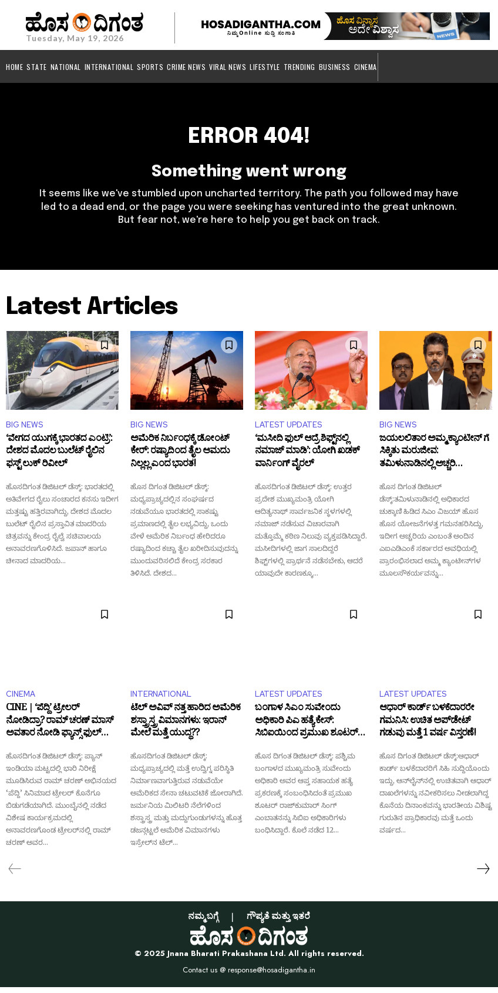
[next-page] (482, 875)
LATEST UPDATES (288, 431)
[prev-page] (15, 875)
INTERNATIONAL (160, 700)
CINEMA (20, 700)
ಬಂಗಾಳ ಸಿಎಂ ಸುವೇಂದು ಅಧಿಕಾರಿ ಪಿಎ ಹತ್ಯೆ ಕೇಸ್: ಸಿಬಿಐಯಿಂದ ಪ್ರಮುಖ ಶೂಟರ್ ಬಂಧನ (306, 729)
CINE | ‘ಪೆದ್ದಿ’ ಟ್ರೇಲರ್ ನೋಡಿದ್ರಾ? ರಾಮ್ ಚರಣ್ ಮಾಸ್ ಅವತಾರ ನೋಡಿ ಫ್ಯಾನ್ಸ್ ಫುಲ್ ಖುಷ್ (59, 729)
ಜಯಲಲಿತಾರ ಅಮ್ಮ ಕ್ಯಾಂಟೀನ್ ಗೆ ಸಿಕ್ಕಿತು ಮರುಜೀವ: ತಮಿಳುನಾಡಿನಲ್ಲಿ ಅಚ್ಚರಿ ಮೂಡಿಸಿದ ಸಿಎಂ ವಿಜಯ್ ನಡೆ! (434, 459)
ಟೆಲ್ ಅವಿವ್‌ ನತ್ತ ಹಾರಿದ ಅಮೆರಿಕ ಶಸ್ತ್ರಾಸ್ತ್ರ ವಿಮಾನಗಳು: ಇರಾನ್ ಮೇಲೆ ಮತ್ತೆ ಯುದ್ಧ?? (185, 729)
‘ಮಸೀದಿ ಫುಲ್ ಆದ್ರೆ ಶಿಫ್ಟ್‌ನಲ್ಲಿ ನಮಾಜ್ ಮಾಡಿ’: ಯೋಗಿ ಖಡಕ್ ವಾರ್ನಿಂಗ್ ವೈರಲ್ (307, 459)
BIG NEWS (24, 431)
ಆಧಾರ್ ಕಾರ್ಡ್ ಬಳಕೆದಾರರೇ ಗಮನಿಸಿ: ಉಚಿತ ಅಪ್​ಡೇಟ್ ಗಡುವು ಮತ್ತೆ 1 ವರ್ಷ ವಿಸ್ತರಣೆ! (427, 729)
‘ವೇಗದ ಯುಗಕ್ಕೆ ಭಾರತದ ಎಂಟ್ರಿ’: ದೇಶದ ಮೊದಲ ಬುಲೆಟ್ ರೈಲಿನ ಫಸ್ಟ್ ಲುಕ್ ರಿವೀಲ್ (59, 459)
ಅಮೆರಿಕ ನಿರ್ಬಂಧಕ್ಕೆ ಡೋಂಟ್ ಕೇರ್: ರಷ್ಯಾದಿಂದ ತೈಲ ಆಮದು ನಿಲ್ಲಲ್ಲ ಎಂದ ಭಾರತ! (180, 459)
